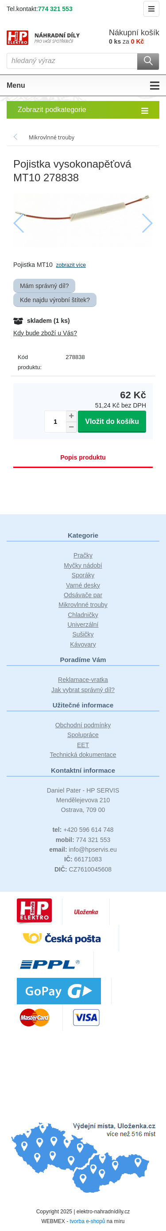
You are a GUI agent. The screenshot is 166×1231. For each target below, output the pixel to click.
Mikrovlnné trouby (83, 604)
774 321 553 (55, 8)
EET (83, 744)
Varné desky (83, 585)
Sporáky (83, 575)
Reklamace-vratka (83, 679)
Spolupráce (83, 734)
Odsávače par (83, 595)
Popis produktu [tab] (83, 457)
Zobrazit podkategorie (83, 110)
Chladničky (83, 614)
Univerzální (82, 624)
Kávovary (83, 644)
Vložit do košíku (112, 421)
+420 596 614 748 (82, 829)
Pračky (83, 555)
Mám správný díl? (44, 285)
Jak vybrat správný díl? (83, 689)
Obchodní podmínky (83, 725)
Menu (83, 85)
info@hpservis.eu (83, 849)
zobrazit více (70, 265)
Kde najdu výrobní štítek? (55, 299)
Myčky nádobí (83, 565)
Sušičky (82, 634)
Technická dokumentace (83, 754)
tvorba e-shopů (87, 1221)
